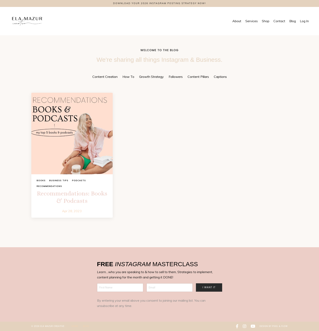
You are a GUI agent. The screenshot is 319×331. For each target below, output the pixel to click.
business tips (58, 180)
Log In (304, 21)
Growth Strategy (151, 77)
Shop (265, 21)
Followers (176, 77)
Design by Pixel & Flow (274, 326)
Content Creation (105, 77)
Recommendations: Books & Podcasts (72, 197)
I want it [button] (208, 287)
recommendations (49, 186)
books (41, 180)
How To (128, 77)
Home (75, 326)
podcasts (79, 180)
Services (251, 21)
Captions (220, 77)
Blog (292, 21)
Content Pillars (198, 77)
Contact (279, 21)
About (236, 21)
